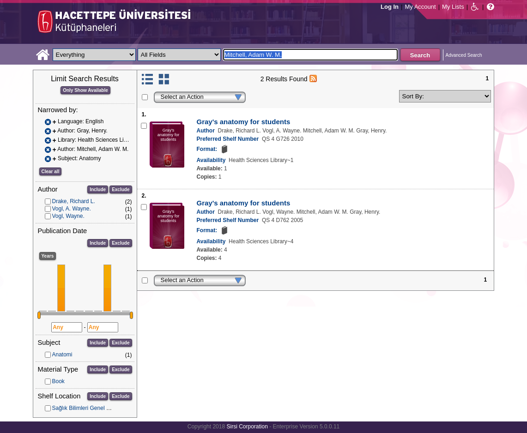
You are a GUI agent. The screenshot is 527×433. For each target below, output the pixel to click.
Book (58, 381)
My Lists (453, 6)
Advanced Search (464, 55)
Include (98, 189)
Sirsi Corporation (246, 426)
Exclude (120, 189)
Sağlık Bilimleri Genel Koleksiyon (92, 408)
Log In (390, 6)
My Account (420, 6)
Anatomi (62, 354)
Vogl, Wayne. (68, 216)
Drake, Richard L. (73, 201)
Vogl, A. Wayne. (71, 208)
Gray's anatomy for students (244, 122)
